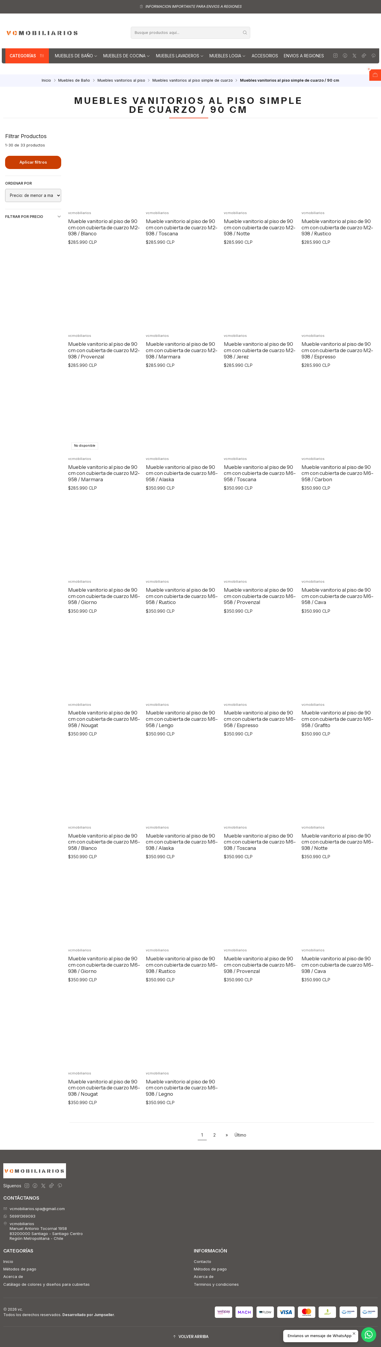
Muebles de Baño (76, 55)
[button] (190, 1336)
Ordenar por (18, 183)
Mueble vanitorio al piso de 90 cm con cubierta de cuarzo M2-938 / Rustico (337, 227)
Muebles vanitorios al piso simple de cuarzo (192, 81)
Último (240, 1135)
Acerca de (13, 1276)
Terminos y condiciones (216, 1284)
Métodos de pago (19, 1269)
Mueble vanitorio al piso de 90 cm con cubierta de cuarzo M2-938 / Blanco (104, 227)
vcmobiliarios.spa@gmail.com (34, 1208)
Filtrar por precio (33, 216)
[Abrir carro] (375, 75)
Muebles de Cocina (126, 55)
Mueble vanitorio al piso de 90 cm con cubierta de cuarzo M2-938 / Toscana (182, 227)
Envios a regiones (304, 55)
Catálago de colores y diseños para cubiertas (46, 1284)
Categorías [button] (27, 56)
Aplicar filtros (33, 162)
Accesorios (265, 55)
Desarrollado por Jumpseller (88, 1314)
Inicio (46, 81)
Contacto (202, 1261)
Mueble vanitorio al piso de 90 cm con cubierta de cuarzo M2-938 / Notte (260, 227)
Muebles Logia (227, 55)
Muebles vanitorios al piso (121, 81)
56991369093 (19, 1216)
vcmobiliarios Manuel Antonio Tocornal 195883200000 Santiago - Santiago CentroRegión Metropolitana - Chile (43, 1231)
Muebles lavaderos (180, 55)
